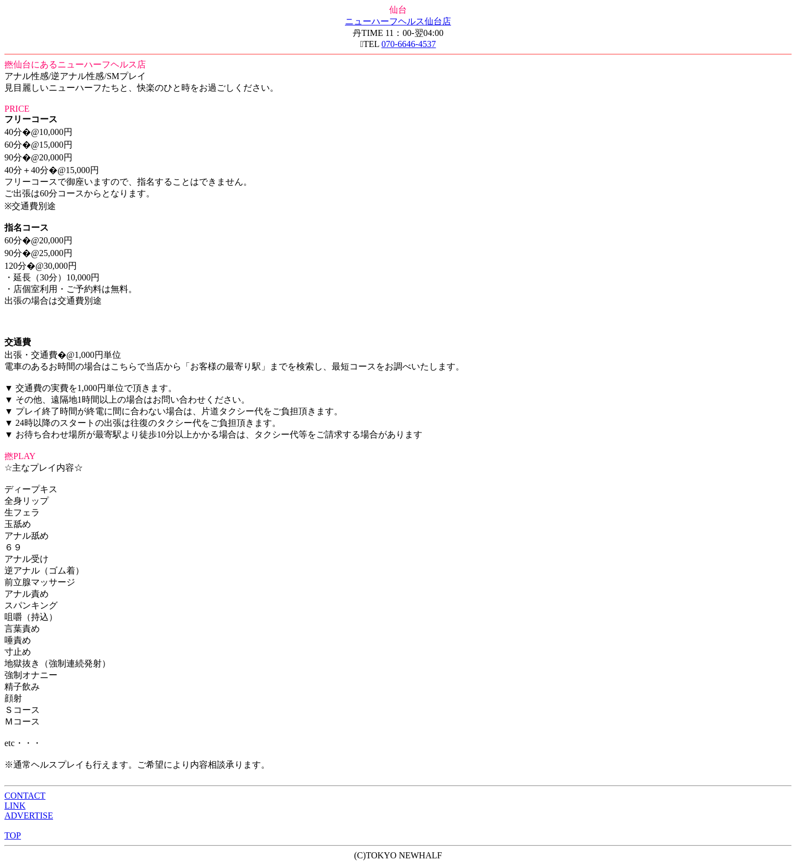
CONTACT (24, 795)
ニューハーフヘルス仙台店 (398, 21)
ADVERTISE (28, 815)
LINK (14, 805)
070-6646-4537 (408, 44)
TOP (12, 835)
